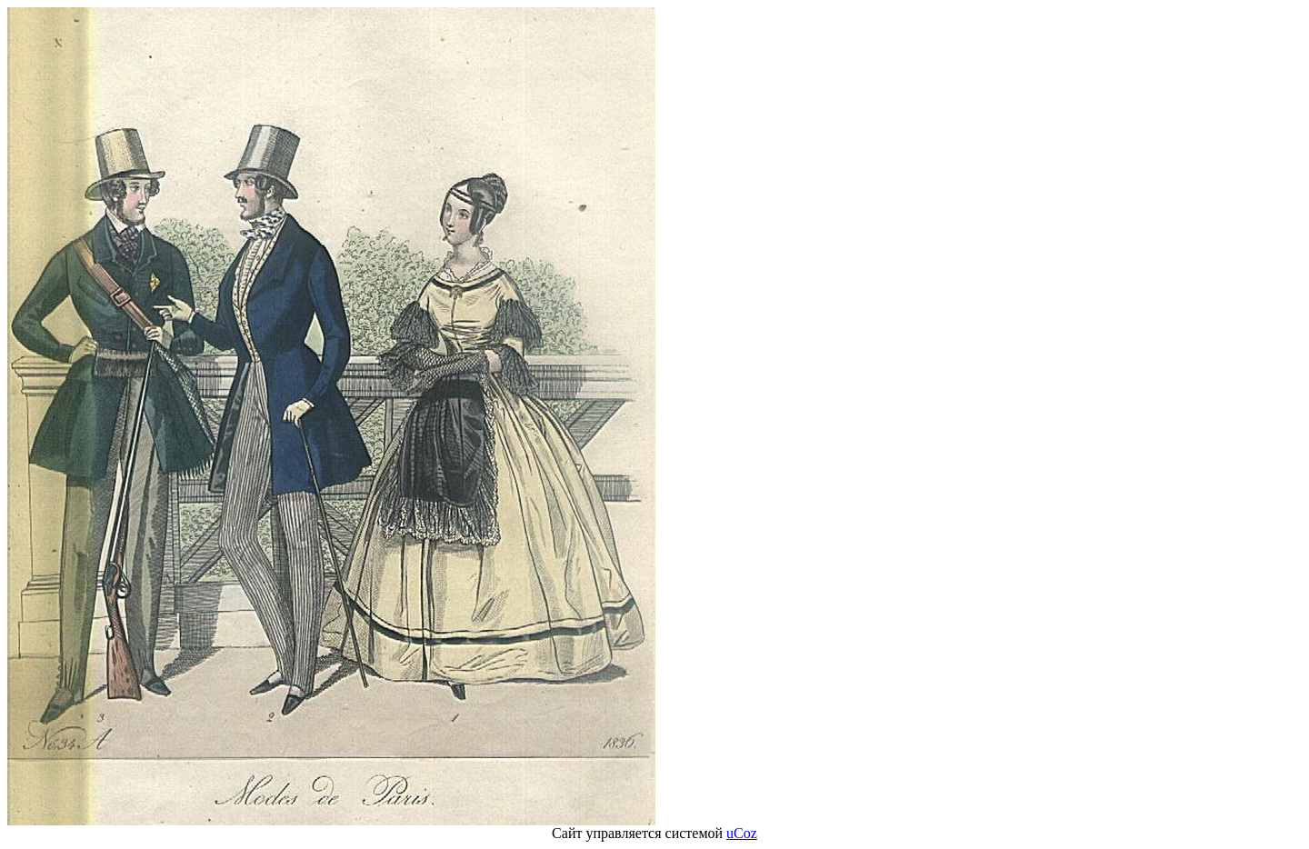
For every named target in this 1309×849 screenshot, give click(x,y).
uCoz (741, 833)
